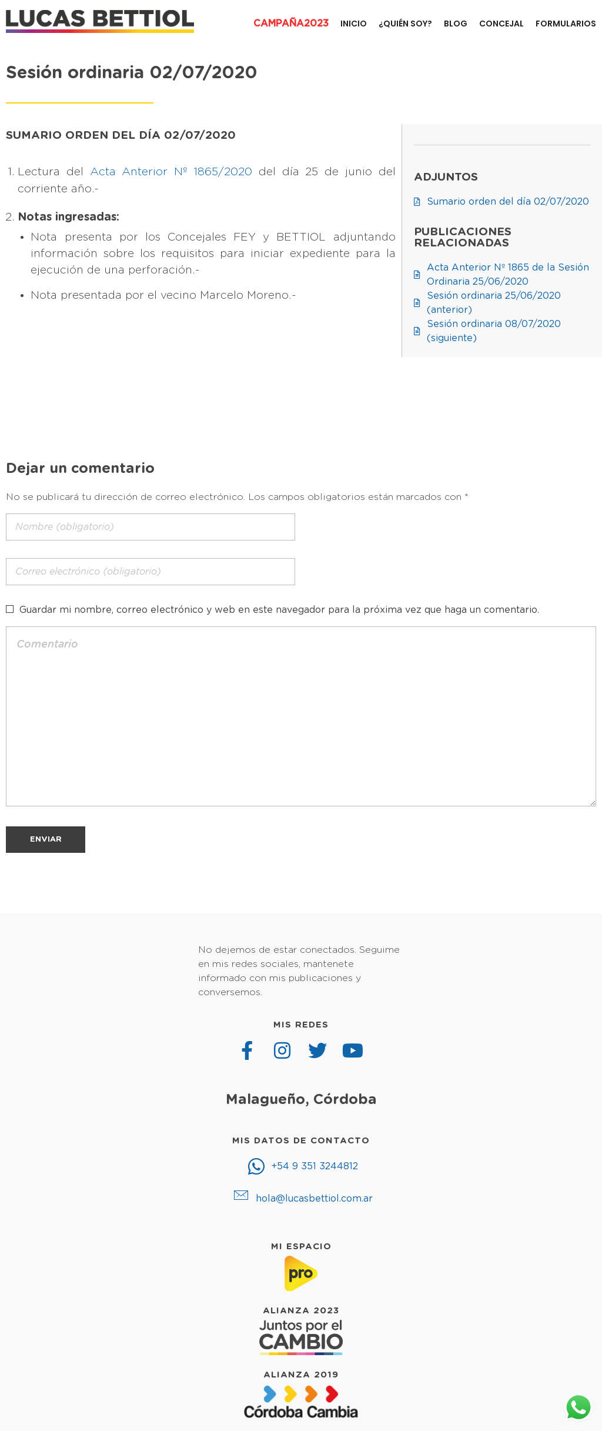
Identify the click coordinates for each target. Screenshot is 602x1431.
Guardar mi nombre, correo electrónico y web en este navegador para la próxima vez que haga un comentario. (279, 610)
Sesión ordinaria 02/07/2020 (131, 73)
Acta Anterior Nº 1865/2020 (171, 172)
